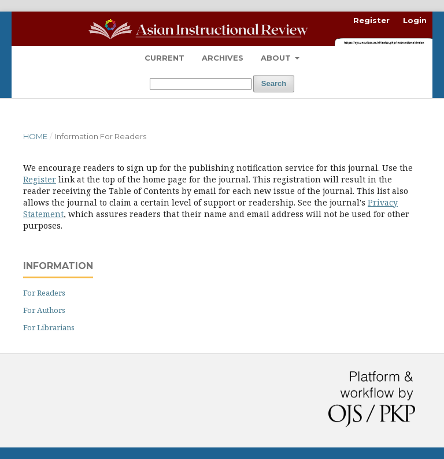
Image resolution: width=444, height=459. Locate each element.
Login (415, 20)
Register (371, 20)
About (277, 57)
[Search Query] (200, 84)
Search (273, 83)
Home (35, 136)
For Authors (44, 310)
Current (164, 57)
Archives (222, 57)
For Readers (44, 293)
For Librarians (49, 327)
